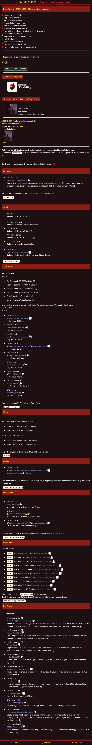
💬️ (30, 252)
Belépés (77, 743)
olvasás (9, 553)
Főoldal (15, 743)
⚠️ (8, 356)
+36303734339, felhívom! (16, 68)
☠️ (8, 346)
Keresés (46, 743)
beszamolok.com (27, 594)
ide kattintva (17, 153)
